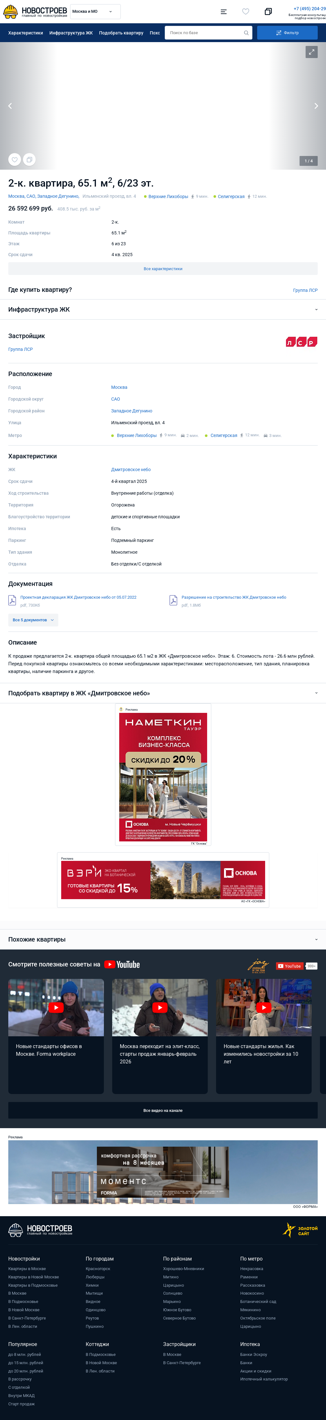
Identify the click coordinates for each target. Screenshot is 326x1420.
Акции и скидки (256, 1369)
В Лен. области (22, 1325)
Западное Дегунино (131, 409)
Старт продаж (21, 1402)
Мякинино (250, 1308)
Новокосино (252, 1292)
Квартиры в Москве (27, 1267)
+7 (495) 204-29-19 (192, 8)
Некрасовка (251, 1267)
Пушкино (95, 1325)
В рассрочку (20, 1377)
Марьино (172, 1300)
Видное (93, 1300)
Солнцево (172, 1292)
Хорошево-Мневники (183, 1267)
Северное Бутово (179, 1316)
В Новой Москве (24, 1308)
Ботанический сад (258, 1300)
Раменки (249, 1275)
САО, (31, 194)
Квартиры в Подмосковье (33, 1284)
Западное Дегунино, (58, 194)
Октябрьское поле (258, 1316)
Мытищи (94, 1292)
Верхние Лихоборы (168, 195)
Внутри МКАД (21, 1394)
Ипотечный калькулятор (264, 1377)
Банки (246, 1361)
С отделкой (19, 1386)
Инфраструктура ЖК (71, 31)
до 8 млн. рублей (24, 1353)
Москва (119, 385)
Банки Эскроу (253, 1353)
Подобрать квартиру (121, 31)
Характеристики (25, 31)
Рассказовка (252, 1284)
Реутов (92, 1316)
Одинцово (95, 1308)
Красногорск (98, 1267)
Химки (92, 1284)
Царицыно (173, 1284)
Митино (170, 1275)
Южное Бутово (177, 1308)
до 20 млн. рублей (25, 1369)
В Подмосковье (23, 1300)
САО (115, 397)
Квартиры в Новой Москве (33, 1275)
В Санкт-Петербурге (27, 1316)
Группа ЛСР (305, 289)
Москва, (17, 194)
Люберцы (95, 1275)
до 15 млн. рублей (25, 1361)
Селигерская (231, 195)
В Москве (17, 1292)
